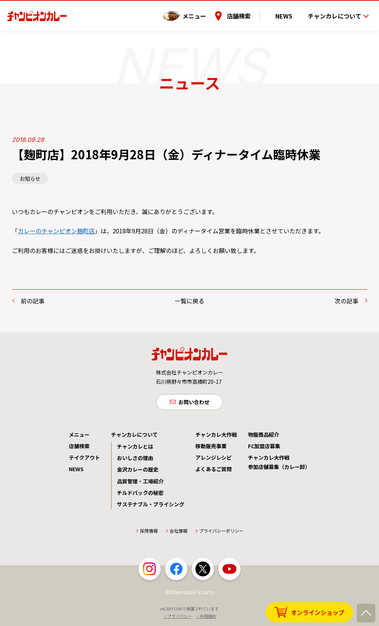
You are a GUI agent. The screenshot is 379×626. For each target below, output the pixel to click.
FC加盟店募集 (264, 448)
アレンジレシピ (213, 459)
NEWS (290, 10)
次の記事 (346, 300)
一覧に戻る (189, 300)
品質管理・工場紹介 (140, 483)
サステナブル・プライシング (150, 506)
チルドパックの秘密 (140, 494)
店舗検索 (252, 10)
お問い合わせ (193, 402)
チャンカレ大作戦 (216, 436)
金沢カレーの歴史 (137, 471)
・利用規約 (206, 618)
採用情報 (149, 532)
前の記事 (32, 300)
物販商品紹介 (263, 436)
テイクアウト (84, 459)
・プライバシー (177, 618)
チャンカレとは (135, 448)
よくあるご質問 (213, 471)
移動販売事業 (211, 448)
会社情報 (178, 532)
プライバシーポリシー (221, 532)
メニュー (207, 10)
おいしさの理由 (135, 459)
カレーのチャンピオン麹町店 (56, 230)
